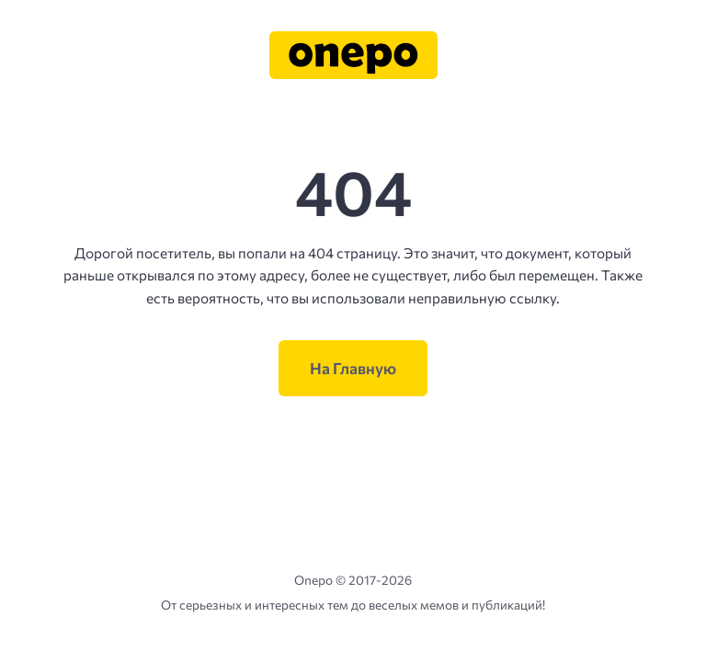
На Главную (353, 368)
